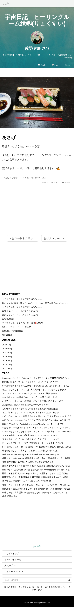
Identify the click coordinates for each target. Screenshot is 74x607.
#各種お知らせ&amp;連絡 (35, 177)
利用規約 (50, 587)
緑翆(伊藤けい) (37, 48)
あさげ (9, 137)
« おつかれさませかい (22, 238)
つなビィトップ (12, 553)
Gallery (42, 65)
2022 (4, 348)
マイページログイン (14, 571)
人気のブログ (11, 565)
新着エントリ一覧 (13, 559)
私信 (4, 335)
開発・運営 (37, 590)
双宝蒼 (5, 319)
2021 (4, 352)
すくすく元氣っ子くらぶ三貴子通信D (19, 299)
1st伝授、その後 (9, 331)
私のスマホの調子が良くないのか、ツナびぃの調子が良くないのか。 (34, 303)
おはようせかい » (54, 238)
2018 (4, 364)
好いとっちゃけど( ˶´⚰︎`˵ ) (14, 327)
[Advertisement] (37, 215)
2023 (4, 345)
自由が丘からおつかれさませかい (17, 315)
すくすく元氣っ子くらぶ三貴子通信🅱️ (19, 323)
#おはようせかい (12, 177)
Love (55, 65)
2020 (4, 356)
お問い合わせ (62, 587)
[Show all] (68, 57)
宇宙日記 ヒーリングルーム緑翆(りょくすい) (37, 20)
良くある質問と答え (13, 587)
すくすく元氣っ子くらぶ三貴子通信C (19, 307)
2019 (4, 360)
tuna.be (36, 546)
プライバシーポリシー (34, 587)
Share (66, 65)
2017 (4, 368)
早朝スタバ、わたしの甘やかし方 (17, 311)
